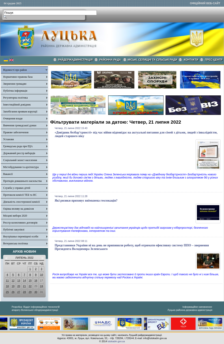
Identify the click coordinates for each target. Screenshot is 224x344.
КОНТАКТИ (191, 59)
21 (24, 286)
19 (12, 286)
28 (24, 292)
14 (24, 280)
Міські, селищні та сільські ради (152, 59)
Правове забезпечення (15, 132)
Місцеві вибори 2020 (15, 215)
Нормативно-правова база (17, 76)
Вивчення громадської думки (19, 125)
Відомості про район (15, 69)
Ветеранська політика (15, 243)
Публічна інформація (15, 90)
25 (7, 292)
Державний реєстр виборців (19, 153)
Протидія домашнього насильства (22, 181)
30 (35, 292)
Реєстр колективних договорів (20, 222)
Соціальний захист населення (20, 160)
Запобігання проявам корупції (20, 111)
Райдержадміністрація (75, 59)
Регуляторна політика (15, 97)
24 (41, 286)
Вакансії (8, 174)
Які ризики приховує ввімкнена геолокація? (86, 200)
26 (12, 292)
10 (41, 274)
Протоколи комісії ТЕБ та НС (20, 194)
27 (18, 292)
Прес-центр (213, 59)
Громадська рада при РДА (18, 146)
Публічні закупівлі (13, 229)
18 (7, 286)
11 (7, 280)
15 (30, 280)
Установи (8, 139)
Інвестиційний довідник (17, 104)
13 (18, 280)
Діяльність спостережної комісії (21, 201)
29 (30, 292)
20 (18, 286)
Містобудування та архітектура (21, 167)
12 (12, 280)
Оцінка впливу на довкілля (18, 208)
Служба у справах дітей (16, 187)
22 (30, 286)
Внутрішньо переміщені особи (20, 236)
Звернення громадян (14, 83)
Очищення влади (12, 118)
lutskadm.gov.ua (116, 341)
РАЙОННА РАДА (110, 59)
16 (35, 280)
